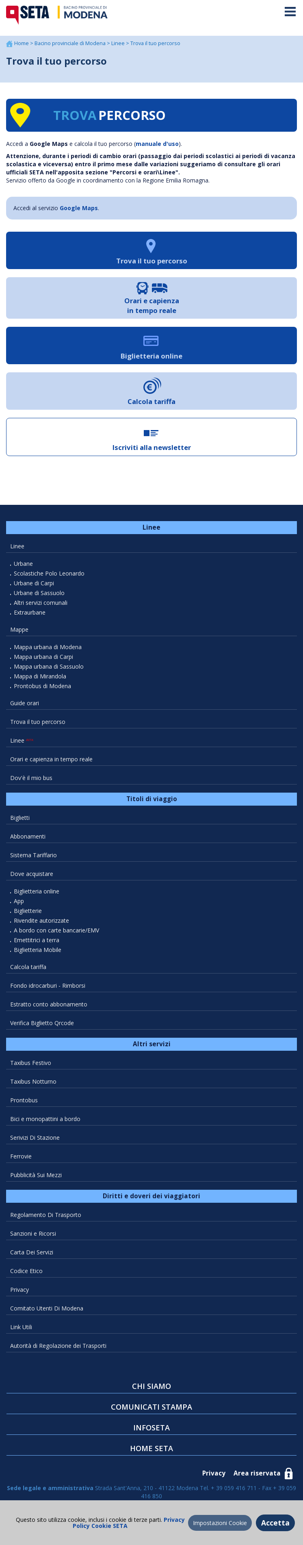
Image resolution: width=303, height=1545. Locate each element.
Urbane (23, 563)
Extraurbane (29, 612)
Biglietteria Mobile (37, 950)
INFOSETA (151, 1427)
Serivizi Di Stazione (35, 1137)
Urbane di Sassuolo (39, 593)
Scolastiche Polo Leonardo (49, 573)
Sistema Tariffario (33, 855)
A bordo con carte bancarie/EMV (56, 930)
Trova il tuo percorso (37, 722)
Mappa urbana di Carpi (43, 657)
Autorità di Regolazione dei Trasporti (58, 1345)
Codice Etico (26, 1271)
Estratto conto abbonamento (48, 1004)
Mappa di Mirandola (40, 676)
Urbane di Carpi (34, 583)
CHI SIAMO (151, 1386)
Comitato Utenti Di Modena (46, 1308)
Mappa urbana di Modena (48, 647)
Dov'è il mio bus (31, 778)
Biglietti (20, 817)
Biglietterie (28, 911)
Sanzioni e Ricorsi (33, 1233)
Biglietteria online (36, 891)
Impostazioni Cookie (220, 1523)
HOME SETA (151, 1448)
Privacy (19, 1289)
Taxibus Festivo (30, 1063)
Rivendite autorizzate (41, 920)
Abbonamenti (27, 836)
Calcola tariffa (28, 967)
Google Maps (79, 208)
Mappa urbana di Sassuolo (49, 666)
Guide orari (24, 703)
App (19, 901)
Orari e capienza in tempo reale (51, 759)
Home (22, 43)
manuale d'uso (157, 144)
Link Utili (21, 1327)
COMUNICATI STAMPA (151, 1407)
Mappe (19, 629)
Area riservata (257, 1473)
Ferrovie (21, 1156)
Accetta (275, 1523)
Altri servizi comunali (40, 602)
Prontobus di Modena (42, 686)
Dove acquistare (31, 874)
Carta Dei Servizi (31, 1252)
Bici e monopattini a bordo (45, 1119)
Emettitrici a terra (36, 940)
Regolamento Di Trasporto (45, 1215)
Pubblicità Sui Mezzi (36, 1175)
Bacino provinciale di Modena (71, 43)
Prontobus (24, 1100)
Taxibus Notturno (33, 1081)
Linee (118, 43)
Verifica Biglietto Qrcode (42, 1023)
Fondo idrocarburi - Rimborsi (47, 985)
